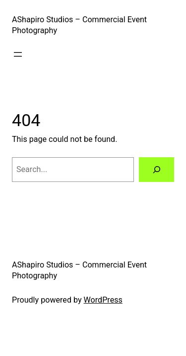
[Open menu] (18, 54)
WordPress (103, 300)
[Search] (156, 169)
